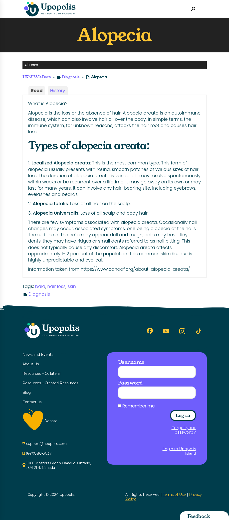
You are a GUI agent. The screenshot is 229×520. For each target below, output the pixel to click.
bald (40, 286)
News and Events (37, 354)
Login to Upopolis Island (179, 451)
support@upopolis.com (46, 443)
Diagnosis (70, 77)
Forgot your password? (184, 430)
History (57, 90)
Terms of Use (174, 494)
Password (130, 383)
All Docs (31, 65)
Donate (50, 421)
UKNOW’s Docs (36, 77)
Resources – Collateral (41, 373)
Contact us (31, 402)
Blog (26, 392)
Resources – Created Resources (50, 383)
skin (71, 286)
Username (131, 362)
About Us (30, 364)
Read (37, 90)
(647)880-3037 (39, 453)
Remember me (138, 406)
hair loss (56, 286)
